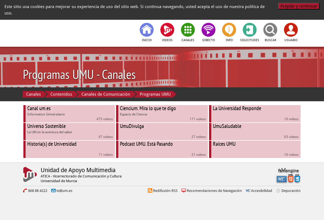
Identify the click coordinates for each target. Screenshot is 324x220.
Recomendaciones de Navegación (214, 191)
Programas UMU (155, 94)
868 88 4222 (37, 191)
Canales (33, 94)
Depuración (291, 191)
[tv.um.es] (107, 31)
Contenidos (61, 94)
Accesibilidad (261, 191)
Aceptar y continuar (298, 6)
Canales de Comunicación (106, 94)
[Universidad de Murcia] (48, 31)
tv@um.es (64, 191)
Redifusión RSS (165, 191)
